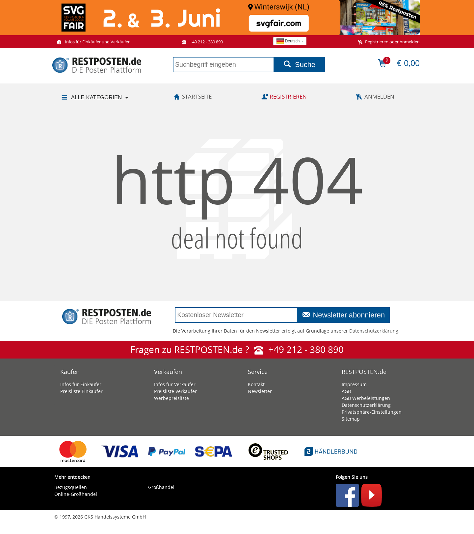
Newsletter (260, 391)
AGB (346, 391)
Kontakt (256, 384)
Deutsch (288, 41)
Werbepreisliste (171, 398)
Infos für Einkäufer (80, 384)
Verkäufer (120, 42)
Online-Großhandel (75, 494)
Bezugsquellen (70, 487)
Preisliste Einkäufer (81, 391)
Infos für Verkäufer (175, 384)
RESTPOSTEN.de (364, 372)
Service (258, 372)
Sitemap (351, 419)
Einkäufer (92, 42)
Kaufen (70, 372)
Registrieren (376, 42)
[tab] (96, 370)
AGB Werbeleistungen (366, 398)
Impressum (354, 384)
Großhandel (161, 487)
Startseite (191, 96)
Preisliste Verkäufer (175, 391)
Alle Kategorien (91, 98)
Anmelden (410, 42)
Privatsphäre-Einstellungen (372, 412)
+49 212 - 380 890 (201, 42)
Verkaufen (168, 372)
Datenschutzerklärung (373, 331)
